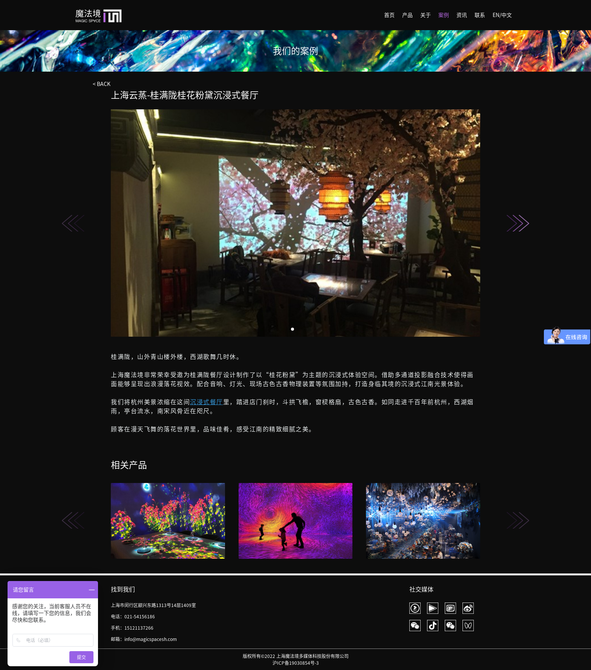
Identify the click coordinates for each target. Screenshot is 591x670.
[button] (518, 223)
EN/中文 (502, 15)
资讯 (461, 15)
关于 (425, 15)
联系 (480, 15)
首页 (389, 15)
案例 (443, 15)
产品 (407, 15)
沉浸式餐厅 (206, 402)
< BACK (101, 84)
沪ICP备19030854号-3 (296, 663)
